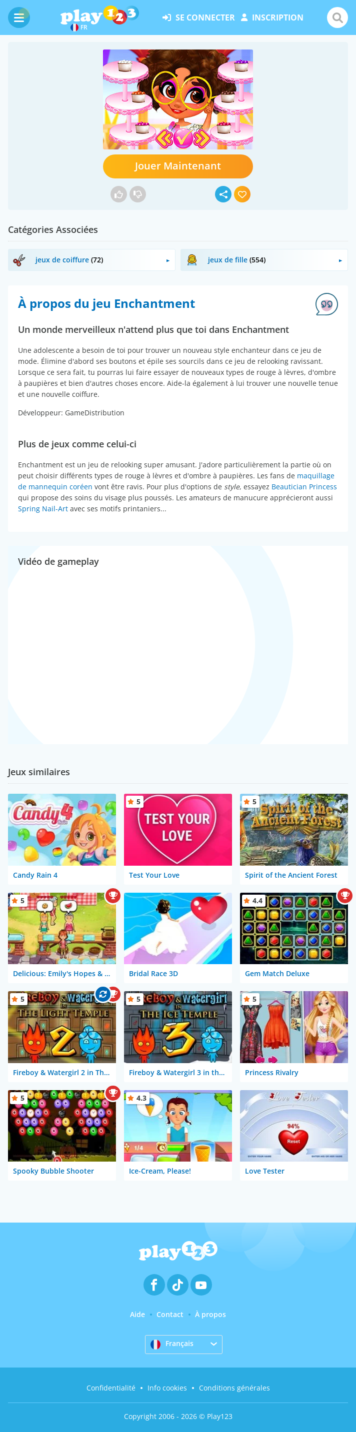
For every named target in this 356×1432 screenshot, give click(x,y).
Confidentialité (111, 1388)
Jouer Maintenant (178, 165)
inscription (272, 17)
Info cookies (167, 1388)
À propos (210, 1314)
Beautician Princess (304, 486)
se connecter (198, 17)
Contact (170, 1314)
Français (172, 1344)
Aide (137, 1314)
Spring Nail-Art (43, 508)
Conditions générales (234, 1388)
